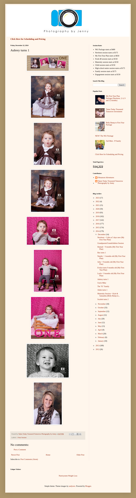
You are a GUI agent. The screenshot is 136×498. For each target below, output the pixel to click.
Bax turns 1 (101, 253)
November (102, 304)
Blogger (88, 486)
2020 (98, 209)
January (101, 341)
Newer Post (15, 455)
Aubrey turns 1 (102, 279)
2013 (98, 346)
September (102, 311)
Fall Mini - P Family (113, 141)
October (101, 308)
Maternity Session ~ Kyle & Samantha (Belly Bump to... (108, 295)
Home (48, 455)
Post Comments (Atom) (29, 459)
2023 (98, 198)
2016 (98, 224)
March (100, 334)
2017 (98, 220)
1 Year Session (21, 437)
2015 (98, 228)
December (102, 234)
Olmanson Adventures (106, 178)
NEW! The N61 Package (104, 136)
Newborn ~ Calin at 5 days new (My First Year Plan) (110, 239)
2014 (98, 231)
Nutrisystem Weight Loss (68, 476)
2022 (98, 201)
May (100, 326)
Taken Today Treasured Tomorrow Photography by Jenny (110, 182)
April (100, 330)
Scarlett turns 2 (103, 299)
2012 (98, 349)
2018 (98, 216)
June (100, 323)
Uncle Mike (101, 283)
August (101, 315)
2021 (98, 205)
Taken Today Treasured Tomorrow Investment (114, 110)
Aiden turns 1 (102, 290)
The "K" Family (103, 286)
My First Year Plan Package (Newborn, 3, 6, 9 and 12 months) (115, 98)
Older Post (80, 455)
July (99, 319)
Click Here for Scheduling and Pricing (27, 39)
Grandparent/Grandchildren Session (110, 243)
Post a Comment (20, 450)
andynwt (72, 486)
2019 (98, 213)
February (101, 337)
